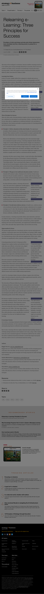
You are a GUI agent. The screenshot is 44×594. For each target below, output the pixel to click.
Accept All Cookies (33, 96)
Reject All (25, 96)
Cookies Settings (10, 96)
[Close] (37, 89)
